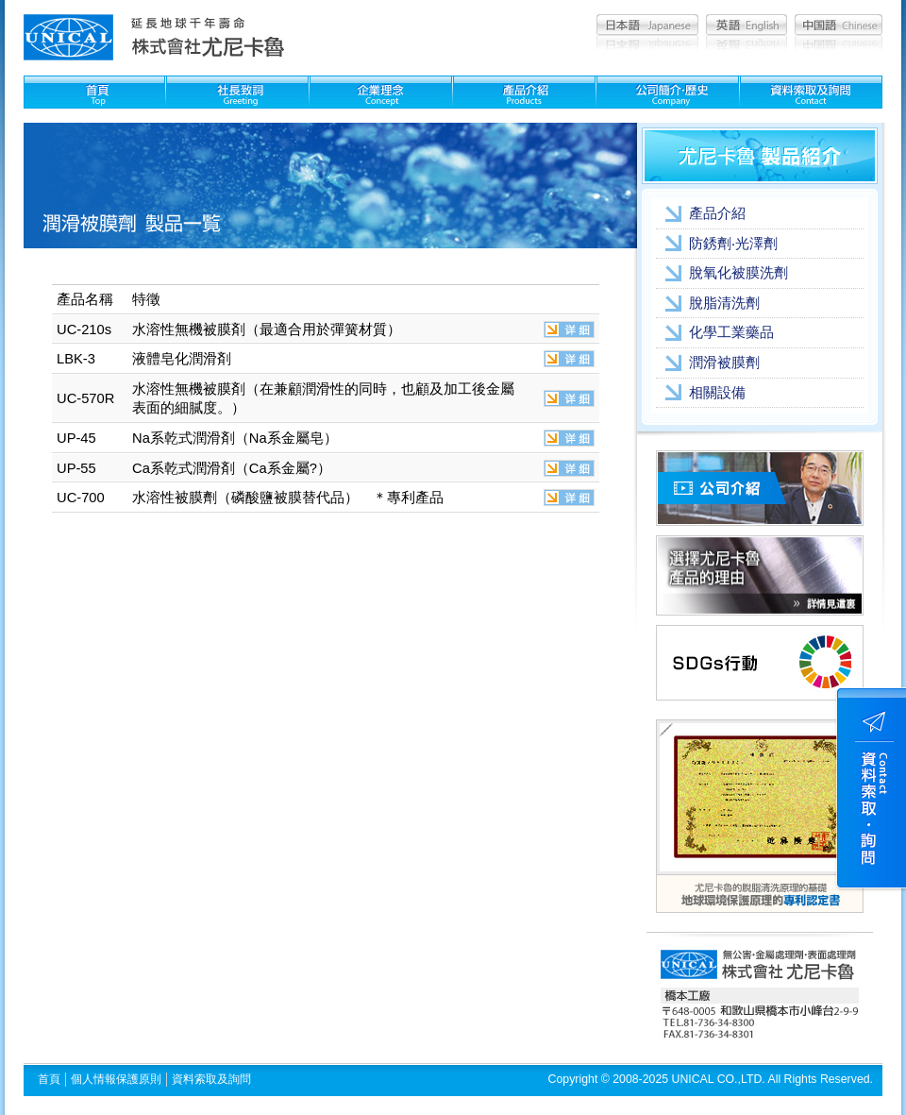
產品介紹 (717, 213)
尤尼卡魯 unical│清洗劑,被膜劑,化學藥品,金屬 (68, 37)
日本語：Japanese (647, 24)
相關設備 (717, 392)
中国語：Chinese (838, 24)
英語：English (746, 24)
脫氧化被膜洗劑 (738, 272)
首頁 (49, 1079)
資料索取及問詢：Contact (811, 92)
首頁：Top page (94, 92)
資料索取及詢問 (211, 1079)
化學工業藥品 (731, 332)
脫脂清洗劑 (724, 303)
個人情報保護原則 (116, 1079)
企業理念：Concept (381, 92)
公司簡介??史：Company (667, 92)
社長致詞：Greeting (237, 92)
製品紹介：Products (524, 92)
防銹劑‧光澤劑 (733, 243)
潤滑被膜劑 (724, 362)
